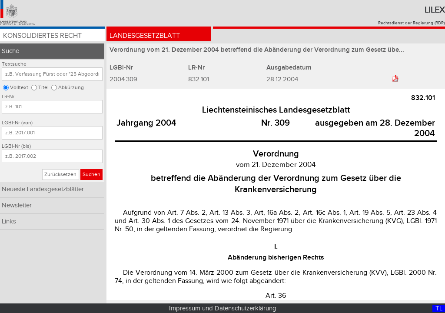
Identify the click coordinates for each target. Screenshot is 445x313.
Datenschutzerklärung (245, 308)
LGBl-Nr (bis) (16, 146)
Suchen (91, 174)
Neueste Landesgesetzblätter (43, 189)
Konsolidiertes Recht (42, 36)
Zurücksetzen (60, 174)
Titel (43, 87)
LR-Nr (8, 96)
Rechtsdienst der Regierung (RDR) (411, 23)
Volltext (19, 87)
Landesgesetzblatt (145, 36)
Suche (10, 51)
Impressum (184, 308)
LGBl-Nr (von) (17, 123)
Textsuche (14, 64)
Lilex (435, 10)
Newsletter (17, 205)
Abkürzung (71, 87)
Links (9, 221)
